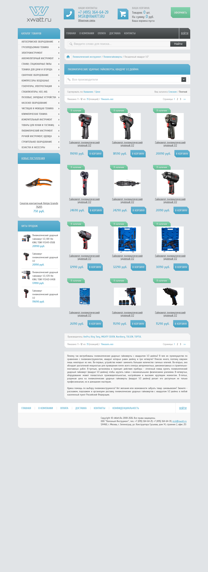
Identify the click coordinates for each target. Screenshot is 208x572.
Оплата (102, 33)
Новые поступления (33, 158)
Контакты (130, 33)
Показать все (107, 99)
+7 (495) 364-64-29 (93, 12)
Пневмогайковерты (112, 56)
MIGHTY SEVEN (108, 336)
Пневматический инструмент (87, 56)
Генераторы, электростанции (37, 86)
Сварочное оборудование (35, 75)
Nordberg (120, 336)
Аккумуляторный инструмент (38, 58)
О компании (86, 33)
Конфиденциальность (125, 408)
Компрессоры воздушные (35, 80)
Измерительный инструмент (37, 119)
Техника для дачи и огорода (37, 69)
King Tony (95, 336)
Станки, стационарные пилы (37, 63)
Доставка (115, 33)
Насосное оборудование (34, 102)
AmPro (86, 336)
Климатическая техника (34, 114)
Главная (71, 33)
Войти (184, 33)
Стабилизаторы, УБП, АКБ (34, 91)
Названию (88, 91)
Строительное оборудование (37, 141)
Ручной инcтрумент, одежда (37, 136)
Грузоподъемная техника (35, 47)
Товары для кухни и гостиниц (38, 125)
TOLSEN (129, 336)
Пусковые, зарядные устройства (39, 97)
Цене (97, 91)
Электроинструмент (32, 52)
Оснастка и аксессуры (33, 147)
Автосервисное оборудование (37, 41)
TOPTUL (137, 336)
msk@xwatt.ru (91, 16)
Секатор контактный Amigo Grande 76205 (39, 205)
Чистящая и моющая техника (38, 108)
